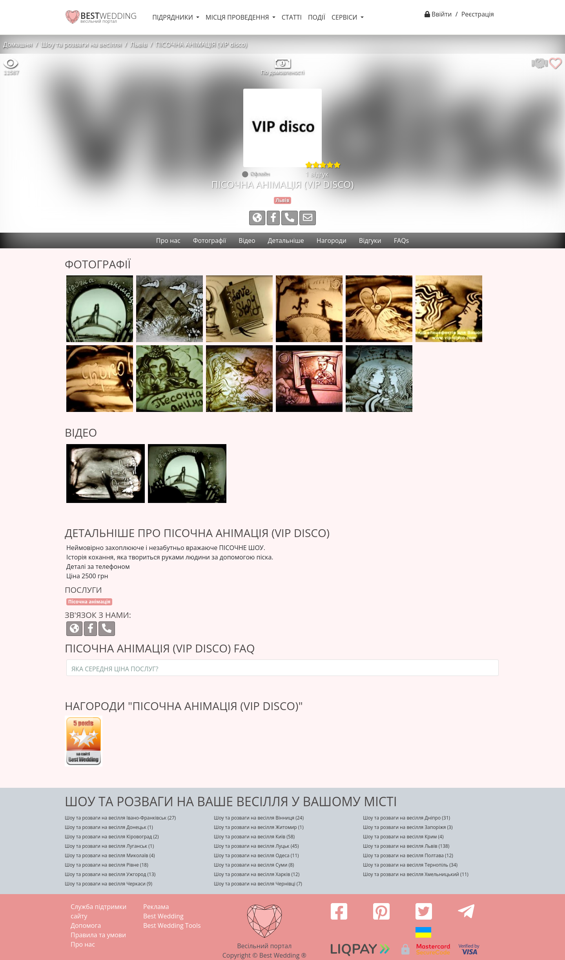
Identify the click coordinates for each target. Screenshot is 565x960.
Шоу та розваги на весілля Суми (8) (254, 865)
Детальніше (286, 240)
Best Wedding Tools (172, 925)
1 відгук (316, 174)
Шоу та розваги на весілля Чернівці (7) (258, 883)
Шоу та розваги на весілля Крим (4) (403, 836)
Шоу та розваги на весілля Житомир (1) (259, 827)
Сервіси (345, 17)
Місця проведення (238, 17)
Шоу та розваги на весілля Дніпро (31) (406, 817)
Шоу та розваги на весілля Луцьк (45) (256, 846)
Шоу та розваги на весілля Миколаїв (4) (110, 855)
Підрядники (173, 17)
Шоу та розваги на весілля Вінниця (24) (259, 817)
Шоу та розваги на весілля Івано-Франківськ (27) (120, 817)
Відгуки (370, 240)
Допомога (86, 925)
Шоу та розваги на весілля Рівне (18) (106, 865)
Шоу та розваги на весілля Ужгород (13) (110, 874)
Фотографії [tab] (209, 240)
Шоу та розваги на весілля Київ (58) (254, 836)
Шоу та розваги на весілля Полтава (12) (408, 855)
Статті (292, 17)
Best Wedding (163, 916)
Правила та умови (98, 935)
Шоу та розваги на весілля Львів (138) (406, 846)
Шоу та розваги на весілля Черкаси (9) (108, 883)
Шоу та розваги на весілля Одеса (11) (256, 855)
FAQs (401, 240)
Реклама (156, 906)
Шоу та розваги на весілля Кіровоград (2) (112, 836)
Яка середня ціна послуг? (115, 669)
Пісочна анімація (89, 601)
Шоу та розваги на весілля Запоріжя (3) (408, 827)
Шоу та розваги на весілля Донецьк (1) (109, 827)
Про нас (83, 944)
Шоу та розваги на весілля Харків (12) (256, 874)
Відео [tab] (247, 240)
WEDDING (108, 15)
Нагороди (331, 240)
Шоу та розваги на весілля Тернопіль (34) (410, 865)
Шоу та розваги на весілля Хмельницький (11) (415, 874)
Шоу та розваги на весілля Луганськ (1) (109, 846)
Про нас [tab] (168, 240)
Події (316, 17)
